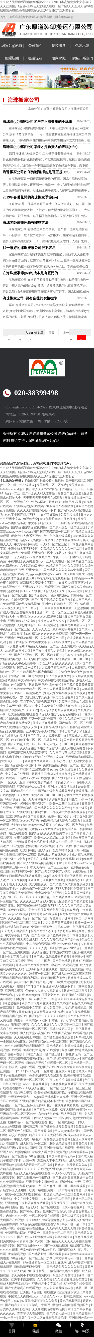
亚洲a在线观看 (83, 952)
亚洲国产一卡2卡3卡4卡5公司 (20, 1071)
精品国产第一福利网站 (77, 829)
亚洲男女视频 (14, 990)
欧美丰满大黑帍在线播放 (38, 1003)
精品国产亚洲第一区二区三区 (25, 1080)
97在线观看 (19, 684)
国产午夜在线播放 (58, 676)
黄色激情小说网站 (61, 918)
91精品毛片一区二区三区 (28, 1258)
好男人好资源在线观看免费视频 (64, 693)
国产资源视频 (43, 1131)
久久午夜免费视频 (78, 1012)
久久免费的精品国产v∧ (54, 667)
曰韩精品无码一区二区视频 (34, 1165)
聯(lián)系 (82, 1331)
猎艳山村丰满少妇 (70, 731)
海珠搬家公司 (80, 108)
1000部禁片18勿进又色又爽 (58, 519)
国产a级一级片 (27, 667)
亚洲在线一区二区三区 (46, 795)
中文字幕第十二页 (17, 935)
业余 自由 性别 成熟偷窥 (77, 1050)
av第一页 (29, 1160)
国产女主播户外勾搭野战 (34, 1177)
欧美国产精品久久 (55, 1211)
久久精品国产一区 (52, 638)
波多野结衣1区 (67, 931)
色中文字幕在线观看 (57, 536)
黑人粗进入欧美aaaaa (15, 927)
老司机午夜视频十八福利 (44, 859)
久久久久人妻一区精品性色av (49, 948)
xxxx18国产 (31, 531)
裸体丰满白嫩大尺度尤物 (32, 965)
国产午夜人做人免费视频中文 (47, 735)
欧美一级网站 (84, 918)
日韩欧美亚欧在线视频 (38, 757)
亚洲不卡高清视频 (23, 1279)
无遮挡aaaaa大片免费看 (44, 829)
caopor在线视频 (18, 914)
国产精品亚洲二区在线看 (45, 1254)
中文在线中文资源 (26, 1199)
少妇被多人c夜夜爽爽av (71, 582)
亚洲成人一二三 (12, 761)
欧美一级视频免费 (41, 1190)
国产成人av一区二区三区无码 (72, 973)
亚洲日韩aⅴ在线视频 (22, 621)
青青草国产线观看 (32, 1241)
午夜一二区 (61, 557)
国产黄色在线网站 (20, 1131)
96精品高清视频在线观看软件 (40, 1224)
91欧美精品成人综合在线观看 (61, 820)
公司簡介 (35, 45)
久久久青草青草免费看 (58, 922)
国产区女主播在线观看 (58, 1037)
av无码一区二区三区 (54, 544)
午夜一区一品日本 (73, 1224)
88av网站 (72, 910)
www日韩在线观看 (35, 1084)
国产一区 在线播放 (62, 1122)
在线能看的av (79, 1152)
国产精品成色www (29, 1245)
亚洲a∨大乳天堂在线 (62, 786)
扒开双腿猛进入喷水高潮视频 (28, 752)
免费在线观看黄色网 (57, 1139)
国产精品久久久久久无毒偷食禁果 (69, 1241)
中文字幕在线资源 (17, 774)
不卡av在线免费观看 (14, 1075)
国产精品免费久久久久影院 (64, 1267)
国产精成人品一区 (58, 1313)
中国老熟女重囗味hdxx (15, 591)
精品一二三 (13, 493)
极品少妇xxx (66, 782)
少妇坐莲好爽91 (48, 514)
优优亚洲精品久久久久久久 (56, 663)
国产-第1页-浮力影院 (72, 816)
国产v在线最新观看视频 (63, 1105)
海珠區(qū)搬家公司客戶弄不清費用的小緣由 (37, 121)
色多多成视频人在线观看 (46, 1075)
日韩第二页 (31, 1126)
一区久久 (11, 782)
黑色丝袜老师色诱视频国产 (70, 1305)
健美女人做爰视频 (72, 969)
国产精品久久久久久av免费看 (63, 570)
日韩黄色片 (80, 1143)
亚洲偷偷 (11, 1203)
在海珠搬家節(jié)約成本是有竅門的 (30, 273)
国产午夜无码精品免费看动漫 (51, 599)
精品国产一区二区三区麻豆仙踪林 (23, 1105)
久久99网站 (18, 880)
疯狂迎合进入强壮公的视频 (46, 880)
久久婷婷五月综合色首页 (71, 1279)
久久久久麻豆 (40, 1024)
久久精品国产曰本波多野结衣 (52, 952)
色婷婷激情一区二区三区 (31, 1029)
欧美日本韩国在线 (75, 935)
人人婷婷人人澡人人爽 (61, 1228)
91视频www (84, 1109)
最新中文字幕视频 (64, 629)
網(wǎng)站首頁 (11, 52)
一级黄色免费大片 (20, 1097)
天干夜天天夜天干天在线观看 (43, 497)
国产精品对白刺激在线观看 (64, 1046)
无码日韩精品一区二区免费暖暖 (22, 676)
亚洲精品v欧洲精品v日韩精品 (59, 727)
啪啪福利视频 (20, 1024)
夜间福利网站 (61, 642)
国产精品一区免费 (46, 1109)
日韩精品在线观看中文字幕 (32, 642)
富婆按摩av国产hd (78, 1101)
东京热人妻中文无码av (52, 1160)
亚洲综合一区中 (43, 553)
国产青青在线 (37, 816)
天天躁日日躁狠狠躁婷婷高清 (51, 774)
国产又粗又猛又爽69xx (77, 587)
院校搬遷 (59, 45)
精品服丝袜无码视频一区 (17, 871)
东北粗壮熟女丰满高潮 (35, 697)
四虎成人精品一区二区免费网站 (64, 1194)
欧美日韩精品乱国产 (79, 480)
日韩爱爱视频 (10, 1003)
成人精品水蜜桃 (82, 854)
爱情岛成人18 (81, 1071)
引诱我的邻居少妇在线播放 (41, 1050)
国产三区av (29, 608)
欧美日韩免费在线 (41, 659)
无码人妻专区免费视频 (70, 888)
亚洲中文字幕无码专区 (41, 731)
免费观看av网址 (16, 1233)
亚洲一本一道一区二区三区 (55, 612)
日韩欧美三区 (73, 1296)
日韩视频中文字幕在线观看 (67, 812)
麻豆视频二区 (9, 901)
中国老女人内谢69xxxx (23, 1296)
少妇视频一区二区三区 (55, 1199)
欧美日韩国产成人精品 (35, 850)
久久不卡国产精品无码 (20, 514)
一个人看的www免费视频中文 (31, 557)
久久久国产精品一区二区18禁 (28, 918)
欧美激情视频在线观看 (23, 714)
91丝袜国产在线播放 (60, 506)
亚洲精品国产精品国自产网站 (20, 978)
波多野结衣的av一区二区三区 (49, 1041)
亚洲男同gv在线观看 (44, 914)
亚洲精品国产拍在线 (14, 1016)
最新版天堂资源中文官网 (37, 582)
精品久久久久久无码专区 (46, 1135)
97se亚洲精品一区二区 (38, 1262)
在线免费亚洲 (20, 599)
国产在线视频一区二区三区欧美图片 (38, 655)
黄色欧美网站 (17, 910)
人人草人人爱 (41, 629)
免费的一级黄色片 (43, 927)
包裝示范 (82, 45)
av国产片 (40, 999)
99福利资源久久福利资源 (74, 1067)
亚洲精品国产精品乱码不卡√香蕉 (42, 1101)
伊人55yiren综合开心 (68, 1131)
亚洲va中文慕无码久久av (71, 1165)
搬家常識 (59, 58)
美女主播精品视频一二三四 (18, 854)
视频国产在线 (46, 1067)
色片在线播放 (60, 595)
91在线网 (61, 1262)
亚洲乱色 (34, 1233)
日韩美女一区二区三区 (57, 1233)
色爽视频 (69, 859)
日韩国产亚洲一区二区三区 (42, 1054)
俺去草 (19, 1020)
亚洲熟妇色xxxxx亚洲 (31, 786)
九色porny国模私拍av (40, 574)
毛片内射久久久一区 (14, 1216)
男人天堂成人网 (28, 939)
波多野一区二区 (40, 973)
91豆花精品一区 (16, 799)
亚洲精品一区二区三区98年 (18, 1114)
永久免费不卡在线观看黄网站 (31, 1275)
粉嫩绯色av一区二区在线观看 (28, 1122)
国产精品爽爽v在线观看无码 (71, 897)
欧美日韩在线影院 (74, 995)
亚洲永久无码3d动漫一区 (22, 638)
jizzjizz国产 (21, 982)
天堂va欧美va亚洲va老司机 (38, 1250)
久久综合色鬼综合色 (69, 672)
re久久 (88, 672)
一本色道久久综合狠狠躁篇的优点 (70, 999)
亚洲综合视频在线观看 (29, 506)
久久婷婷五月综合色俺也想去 (46, 1220)
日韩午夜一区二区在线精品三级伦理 (43, 1318)
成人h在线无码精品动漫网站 (74, 757)
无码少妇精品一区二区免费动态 (38, 625)
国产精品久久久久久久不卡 (52, 808)
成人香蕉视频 (73, 1207)
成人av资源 (75, 591)
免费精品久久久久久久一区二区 (61, 548)
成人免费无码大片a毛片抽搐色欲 (65, 1007)
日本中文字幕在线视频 (16, 956)
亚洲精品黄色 (80, 867)
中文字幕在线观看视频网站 (56, 680)
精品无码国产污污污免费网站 (60, 714)
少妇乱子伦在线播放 (31, 1228)
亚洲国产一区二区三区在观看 (21, 922)
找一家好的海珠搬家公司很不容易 (29, 248)
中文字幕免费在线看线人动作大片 (58, 706)
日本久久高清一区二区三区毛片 (48, 867)
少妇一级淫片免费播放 (63, 982)
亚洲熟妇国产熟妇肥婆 (73, 901)
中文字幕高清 (27, 680)
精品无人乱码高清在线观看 (32, 1173)
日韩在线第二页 (60, 1029)
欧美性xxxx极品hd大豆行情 (52, 837)
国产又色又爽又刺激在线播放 (69, 884)
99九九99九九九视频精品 (53, 578)
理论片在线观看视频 (65, 965)
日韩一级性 (65, 846)
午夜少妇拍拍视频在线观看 (64, 1080)
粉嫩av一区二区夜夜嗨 (69, 825)
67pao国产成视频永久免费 (51, 1097)
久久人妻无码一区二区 (66, 1024)
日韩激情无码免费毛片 (29, 1267)
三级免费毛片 (32, 693)
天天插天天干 (60, 1203)
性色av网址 (39, 502)
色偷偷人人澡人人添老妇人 (43, 990)
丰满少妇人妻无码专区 (23, 548)
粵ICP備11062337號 (53, 421)
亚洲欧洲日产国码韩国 (32, 812)
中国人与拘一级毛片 (28, 1139)
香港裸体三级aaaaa (13, 867)
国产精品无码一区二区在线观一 (41, 1207)
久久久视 (32, 710)
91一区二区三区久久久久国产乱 (29, 897)
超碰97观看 (28, 1067)
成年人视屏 (67, 1109)
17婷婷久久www (51, 1296)
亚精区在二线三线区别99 (37, 769)
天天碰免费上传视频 (28, 1037)
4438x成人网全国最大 (70, 574)
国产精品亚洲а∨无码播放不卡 (54, 986)
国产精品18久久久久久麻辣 (47, 1016)
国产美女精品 (61, 961)
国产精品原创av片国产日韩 (23, 765)
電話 (35, 1331)
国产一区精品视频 (56, 1245)
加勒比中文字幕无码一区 (63, 1258)
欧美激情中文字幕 (29, 1007)
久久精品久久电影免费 (49, 1012)
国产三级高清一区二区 (55, 531)
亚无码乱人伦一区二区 (58, 744)
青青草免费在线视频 (49, 893)
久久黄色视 (45, 1279)
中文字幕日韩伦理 (26, 544)
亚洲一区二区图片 (75, 990)
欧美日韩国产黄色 (53, 978)
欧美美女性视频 (63, 697)
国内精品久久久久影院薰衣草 (49, 833)
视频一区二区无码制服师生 (23, 1194)
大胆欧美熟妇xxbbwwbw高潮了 (32, 825)
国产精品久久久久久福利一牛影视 (28, 1305)
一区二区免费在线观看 (44, 1216)
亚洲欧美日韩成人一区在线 (60, 604)
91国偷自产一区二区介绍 (37, 888)
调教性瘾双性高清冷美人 (72, 540)
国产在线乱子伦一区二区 (25, 744)
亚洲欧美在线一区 (58, 561)
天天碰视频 (84, 1148)
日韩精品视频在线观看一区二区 (47, 1063)
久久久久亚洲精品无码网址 (38, 901)
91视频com (80, 871)
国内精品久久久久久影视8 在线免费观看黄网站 (42, 791)
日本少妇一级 (23, 999)
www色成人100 (68, 944)
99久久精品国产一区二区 (43, 1088)
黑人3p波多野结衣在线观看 (58, 710)
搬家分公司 (59, 108)
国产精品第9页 (39, 595)
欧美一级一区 (84, 922)
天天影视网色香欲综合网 (49, 1309)
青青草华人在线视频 (31, 1313)
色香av (52, 816)
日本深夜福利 (73, 655)
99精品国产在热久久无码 (63, 565)
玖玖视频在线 (57, 799)
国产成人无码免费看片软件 (52, 956)
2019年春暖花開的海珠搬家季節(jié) (30, 197)
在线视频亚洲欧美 (50, 1169)
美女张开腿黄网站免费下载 (46, 910)
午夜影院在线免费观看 (34, 1203)
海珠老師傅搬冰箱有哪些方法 (25, 222)
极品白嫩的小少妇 (43, 931)
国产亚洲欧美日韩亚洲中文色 (72, 1177)
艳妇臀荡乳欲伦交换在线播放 (45, 480)
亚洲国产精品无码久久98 (49, 591)
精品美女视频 (23, 1092)
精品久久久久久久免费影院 (50, 633)
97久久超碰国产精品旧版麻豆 (25, 1046)
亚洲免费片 (34, 570)
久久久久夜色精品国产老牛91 (60, 939)
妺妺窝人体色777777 (51, 621)
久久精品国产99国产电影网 (35, 672)
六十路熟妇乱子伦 (32, 565)
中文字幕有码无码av (62, 1156)
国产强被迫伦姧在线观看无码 (37, 905)
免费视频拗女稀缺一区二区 (61, 765)
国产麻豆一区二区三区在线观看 (64, 1186)
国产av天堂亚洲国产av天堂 (53, 871)
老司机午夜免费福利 (34, 803)
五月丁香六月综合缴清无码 (38, 701)
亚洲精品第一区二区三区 (72, 659)
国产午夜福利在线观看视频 (23, 1288)
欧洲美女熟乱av (80, 1211)
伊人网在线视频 (82, 676)
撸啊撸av (78, 956)
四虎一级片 (80, 808)
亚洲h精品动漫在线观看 (42, 969)
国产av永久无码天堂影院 (39, 493)
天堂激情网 (82, 608)
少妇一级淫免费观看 (14, 833)
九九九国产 (43, 961)
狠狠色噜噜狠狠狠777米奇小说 (45, 761)
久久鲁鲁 (23, 795)
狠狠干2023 (24, 986)
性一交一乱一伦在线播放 (18, 485)
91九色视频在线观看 (63, 1084)
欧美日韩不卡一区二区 (26, 740)
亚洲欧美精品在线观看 (59, 1148)
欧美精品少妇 (75, 880)
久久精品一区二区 (76, 718)
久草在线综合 (63, 1237)
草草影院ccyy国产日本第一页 (45, 1020)
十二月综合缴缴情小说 (41, 944)
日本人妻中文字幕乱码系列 (75, 927)
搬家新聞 (12, 58)
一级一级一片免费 (13, 859)
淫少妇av (13, 1301)
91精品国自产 (38, 1156)
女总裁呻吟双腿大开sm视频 (71, 850)
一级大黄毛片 (64, 1190)
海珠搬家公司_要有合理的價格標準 (30, 298)
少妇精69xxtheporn (28, 995)
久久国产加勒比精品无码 (66, 752)
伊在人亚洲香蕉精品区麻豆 (61, 689)
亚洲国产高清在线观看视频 (70, 1033)
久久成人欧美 (17, 1271)
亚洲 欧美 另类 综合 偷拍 (45, 684)
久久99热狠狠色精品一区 (25, 689)
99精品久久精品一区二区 (43, 646)
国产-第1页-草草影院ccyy (63, 1058)
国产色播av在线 (12, 1054)
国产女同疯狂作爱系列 (46, 935)
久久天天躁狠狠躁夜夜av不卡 (37, 510)
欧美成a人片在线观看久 (54, 854)
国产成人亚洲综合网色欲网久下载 (40, 863)
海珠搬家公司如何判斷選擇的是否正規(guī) (36, 172)
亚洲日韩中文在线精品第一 (37, 782)
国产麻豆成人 (67, 1250)
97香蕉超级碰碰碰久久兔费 (39, 1301)
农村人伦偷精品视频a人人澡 (19, 727)
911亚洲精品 (37, 1271)
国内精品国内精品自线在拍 (29, 527)
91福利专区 (8, 1245)
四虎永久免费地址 (64, 1275)
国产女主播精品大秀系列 (49, 650)
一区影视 (47, 1071)
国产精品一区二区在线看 (76, 723)
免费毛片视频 (69, 514)
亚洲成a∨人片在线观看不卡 (41, 587)
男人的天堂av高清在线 (35, 1033)
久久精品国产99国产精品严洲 (40, 748)
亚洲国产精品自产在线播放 (38, 1292)
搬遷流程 (35, 58)
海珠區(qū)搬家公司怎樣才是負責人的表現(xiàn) (40, 147)
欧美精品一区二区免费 (52, 485)
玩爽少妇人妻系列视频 (26, 536)
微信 (58, 1331)
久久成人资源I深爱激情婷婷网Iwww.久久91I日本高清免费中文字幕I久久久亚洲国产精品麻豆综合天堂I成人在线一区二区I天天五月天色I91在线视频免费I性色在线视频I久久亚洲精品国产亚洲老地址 (46, 6)
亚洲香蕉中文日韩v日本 (42, 1182)
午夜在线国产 (23, 837)
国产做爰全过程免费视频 (57, 1126)
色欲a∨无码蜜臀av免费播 (37, 540)
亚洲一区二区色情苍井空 (46, 718)
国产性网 (36, 1148)
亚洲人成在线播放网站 (15, 1152)
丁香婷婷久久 (51, 995)
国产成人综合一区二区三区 (67, 527)
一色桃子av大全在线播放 (34, 778)
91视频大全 (30, 519)
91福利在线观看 (66, 769)
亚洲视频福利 (23, 808)
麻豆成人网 (63, 1071)
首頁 (46, 108)
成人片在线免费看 (73, 748)
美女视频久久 (38, 884)
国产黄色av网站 (31, 1211)
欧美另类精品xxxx (73, 625)
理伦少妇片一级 (71, 1182)
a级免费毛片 (16, 646)
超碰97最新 (8, 680)
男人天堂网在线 (72, 1114)
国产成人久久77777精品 (42, 489)
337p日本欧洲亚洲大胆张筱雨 (62, 876)
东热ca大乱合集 (49, 1114)
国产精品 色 (38, 982)
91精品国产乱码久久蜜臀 (64, 1271)
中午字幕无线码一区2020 (17, 706)
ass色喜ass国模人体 (18, 650)
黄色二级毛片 (70, 1216)
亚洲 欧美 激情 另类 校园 (65, 502)
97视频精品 (79, 667)
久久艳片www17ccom (78, 863)
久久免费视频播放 (12, 1182)
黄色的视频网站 (70, 1301)
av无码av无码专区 (64, 1173)
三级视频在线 (20, 502)
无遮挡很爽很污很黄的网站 (26, 1058)
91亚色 (75, 948)
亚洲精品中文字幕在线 (47, 1284)
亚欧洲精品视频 (60, 1143)
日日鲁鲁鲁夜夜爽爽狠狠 (55, 608)
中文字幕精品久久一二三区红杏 (49, 523)
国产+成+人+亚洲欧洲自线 (35, 1237)
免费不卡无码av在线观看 (75, 701)
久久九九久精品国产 (15, 931)
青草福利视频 (17, 1254)
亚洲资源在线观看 (45, 723)
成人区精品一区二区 (34, 1143)
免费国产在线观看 (69, 493)
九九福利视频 (37, 799)
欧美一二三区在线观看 (64, 803)
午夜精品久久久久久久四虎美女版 (40, 616)
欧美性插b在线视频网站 (50, 1092)
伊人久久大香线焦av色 (58, 1288)
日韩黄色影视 (52, 740)
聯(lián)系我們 (82, 58)
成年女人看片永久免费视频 (50, 1152)
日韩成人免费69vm (45, 1118)
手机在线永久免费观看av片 (26, 561)
